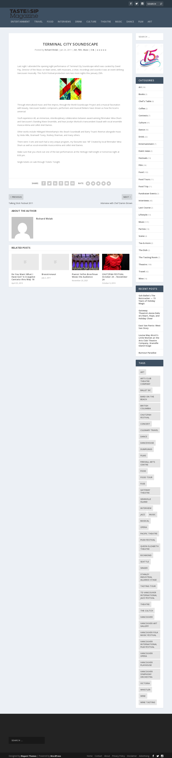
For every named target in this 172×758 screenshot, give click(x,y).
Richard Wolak (51, 48)
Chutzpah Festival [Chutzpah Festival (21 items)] (145, 415)
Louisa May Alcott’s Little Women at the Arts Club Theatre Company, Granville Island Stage (149, 339)
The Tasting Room (148, 256)
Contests (143, 114)
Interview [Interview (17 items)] (145, 506)
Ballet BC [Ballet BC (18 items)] (145, 389)
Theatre (106, 20)
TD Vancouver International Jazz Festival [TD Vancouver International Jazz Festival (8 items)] (148, 594)
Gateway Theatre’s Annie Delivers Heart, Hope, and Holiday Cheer (149, 313)
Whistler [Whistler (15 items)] (145, 688)
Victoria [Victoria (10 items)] (145, 682)
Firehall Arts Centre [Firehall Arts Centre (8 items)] (147, 462)
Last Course (144, 206)
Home (90, 754)
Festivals (143, 156)
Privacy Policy (118, 754)
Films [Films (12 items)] (143, 454)
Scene (141, 234)
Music (118, 20)
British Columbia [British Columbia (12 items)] (145, 405)
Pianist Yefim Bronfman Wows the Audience (85, 274)
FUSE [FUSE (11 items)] (142, 482)
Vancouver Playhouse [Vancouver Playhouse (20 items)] (146, 662)
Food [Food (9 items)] (143, 469)
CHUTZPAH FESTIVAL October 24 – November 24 (115, 275)
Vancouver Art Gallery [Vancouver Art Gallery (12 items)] (148, 623)
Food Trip (143, 185)
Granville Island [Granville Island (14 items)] (145, 499)
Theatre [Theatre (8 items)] (145, 603)
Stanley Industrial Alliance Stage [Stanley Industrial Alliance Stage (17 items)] (148, 576)
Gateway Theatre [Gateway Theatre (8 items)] (145, 490)
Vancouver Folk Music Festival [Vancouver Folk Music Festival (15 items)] (149, 632)
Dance (130, 20)
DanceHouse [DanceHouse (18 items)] (147, 441)
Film (140, 20)
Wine (141, 277)
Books (142, 93)
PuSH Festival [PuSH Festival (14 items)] (147, 538)
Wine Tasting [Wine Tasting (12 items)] (147, 701)
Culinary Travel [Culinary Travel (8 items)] (149, 429)
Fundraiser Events (148, 192)
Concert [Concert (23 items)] (145, 422)
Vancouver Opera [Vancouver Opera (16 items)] (146, 653)
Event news (144, 149)
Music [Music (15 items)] (152, 513)
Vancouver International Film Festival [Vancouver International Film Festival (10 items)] (148, 643)
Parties (142, 227)
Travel (38, 20)
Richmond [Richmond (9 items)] (145, 554)
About (107, 754)
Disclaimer (132, 754)
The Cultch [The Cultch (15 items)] (146, 609)
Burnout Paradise (147, 351)
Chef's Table (145, 100)
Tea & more (144, 241)
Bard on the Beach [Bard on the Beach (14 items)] (147, 396)
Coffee (142, 107)
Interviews (64, 20)
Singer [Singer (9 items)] (144, 566)
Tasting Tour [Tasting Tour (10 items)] (148, 584)
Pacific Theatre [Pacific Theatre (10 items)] (148, 532)
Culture (91, 20)
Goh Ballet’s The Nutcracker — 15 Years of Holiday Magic (147, 298)
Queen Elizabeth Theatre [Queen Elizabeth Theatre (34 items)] (149, 546)
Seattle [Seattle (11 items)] (144, 560)
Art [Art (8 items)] (142, 370)
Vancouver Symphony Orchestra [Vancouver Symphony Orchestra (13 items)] (146, 673)
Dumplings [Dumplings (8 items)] (146, 448)
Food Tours (144, 178)
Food (50, 20)
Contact (98, 754)
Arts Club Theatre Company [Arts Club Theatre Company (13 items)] (145, 380)
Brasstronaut (49, 273)
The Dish (143, 249)
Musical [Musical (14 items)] (144, 519)
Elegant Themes (28, 754)
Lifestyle (143, 213)
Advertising (144, 754)
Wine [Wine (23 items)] (143, 694)
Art (150, 20)
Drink (78, 20)
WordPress (55, 754)
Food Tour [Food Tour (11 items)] (146, 476)
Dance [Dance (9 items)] (143, 435)
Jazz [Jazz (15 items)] (142, 513)
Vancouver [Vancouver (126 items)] (146, 615)
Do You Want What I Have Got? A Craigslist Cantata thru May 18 (23, 275)
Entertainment (20, 20)
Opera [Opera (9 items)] (143, 526)
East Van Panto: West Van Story (149, 325)
